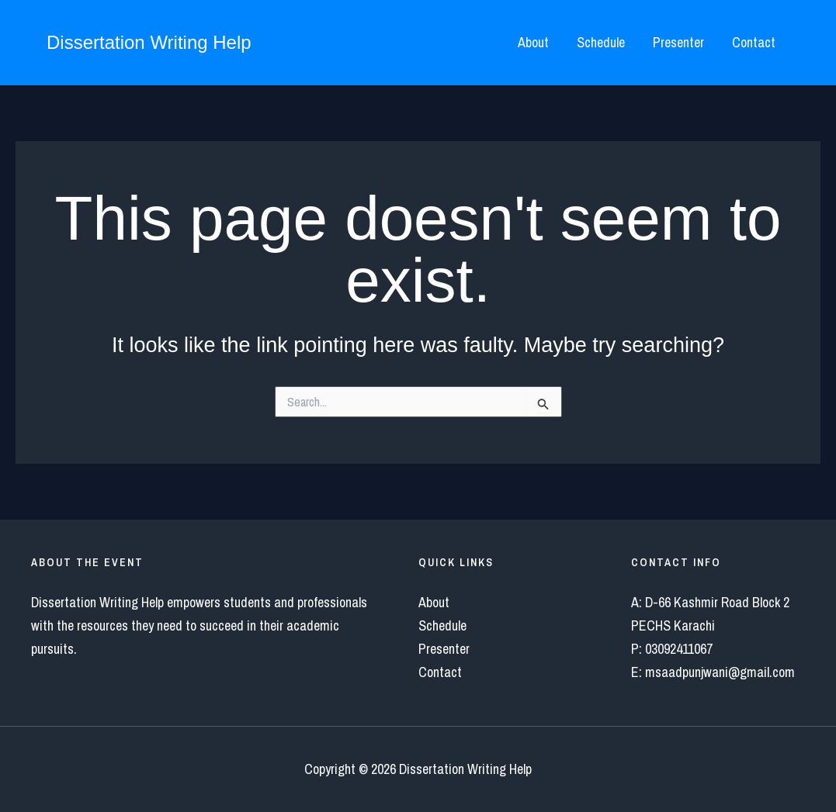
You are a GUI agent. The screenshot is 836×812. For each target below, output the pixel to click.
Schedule (601, 42)
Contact (753, 42)
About (533, 42)
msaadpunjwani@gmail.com (720, 672)
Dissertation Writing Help (149, 42)
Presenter (678, 42)
